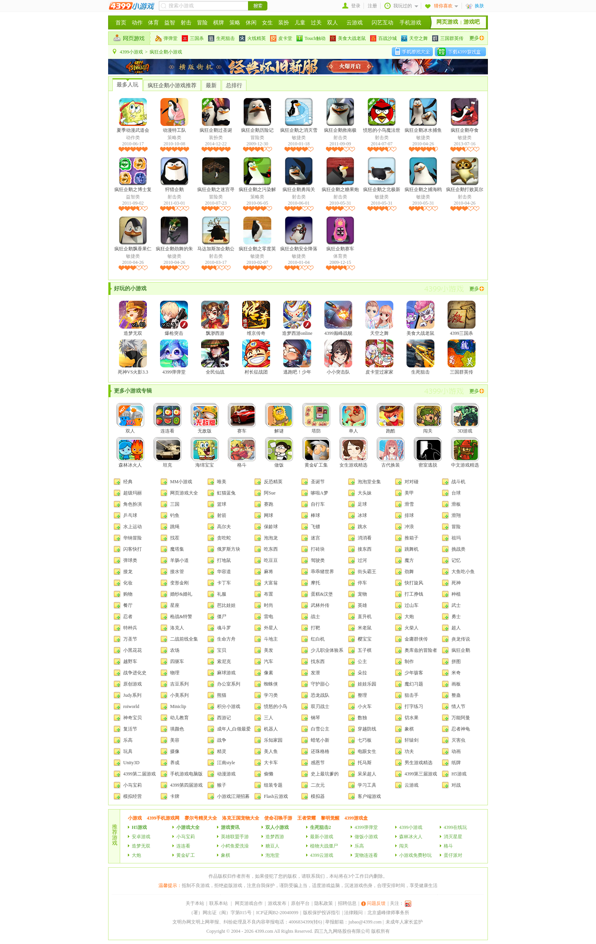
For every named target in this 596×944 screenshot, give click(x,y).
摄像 (174, 751)
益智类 (133, 197)
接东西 (365, 549)
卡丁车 (224, 583)
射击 (186, 23)
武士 (456, 605)
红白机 (318, 639)
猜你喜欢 (443, 6)
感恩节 (318, 762)
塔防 (316, 418)
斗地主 (271, 639)
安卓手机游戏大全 (412, 51)
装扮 (283, 23)
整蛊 (456, 695)
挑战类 (458, 549)
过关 (316, 23)
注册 (372, 6)
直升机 (365, 616)
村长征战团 (256, 357)
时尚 (268, 605)
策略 (234, 23)
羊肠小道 (179, 560)
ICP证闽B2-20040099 (277, 912)
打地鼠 (224, 560)
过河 (362, 560)
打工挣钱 (414, 594)
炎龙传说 (460, 639)
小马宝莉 (132, 785)
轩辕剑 (412, 740)
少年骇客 (414, 672)
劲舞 (409, 571)
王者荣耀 (306, 818)
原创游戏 (132, 684)
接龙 (128, 571)
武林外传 (320, 605)
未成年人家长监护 (404, 922)
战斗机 (458, 481)
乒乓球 (130, 515)
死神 (456, 583)
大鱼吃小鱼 (463, 571)
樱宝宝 (365, 639)
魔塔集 (177, 549)
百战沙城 (383, 38)
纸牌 (456, 762)
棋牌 (218, 23)
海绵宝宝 (205, 452)
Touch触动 (311, 38)
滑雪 (409, 504)
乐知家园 (273, 740)
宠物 (362, 594)
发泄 (315, 672)
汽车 (268, 661)
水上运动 (132, 526)
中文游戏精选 (465, 452)
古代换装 (391, 452)
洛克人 (177, 627)
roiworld (131, 706)
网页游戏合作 (249, 903)
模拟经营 (132, 796)
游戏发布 (277, 903)
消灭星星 (453, 836)
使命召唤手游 (278, 818)
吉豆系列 (179, 684)
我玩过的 (402, 6)
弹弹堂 (166, 38)
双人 (332, 23)
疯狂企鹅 (460, 650)
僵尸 (221, 616)
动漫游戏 (226, 774)
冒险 (202, 23)
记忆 (456, 560)
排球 (409, 515)
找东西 (318, 661)
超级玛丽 (132, 493)
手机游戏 (410, 23)
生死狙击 (221, 38)
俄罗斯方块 (228, 549)
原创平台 (300, 903)
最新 (211, 85)
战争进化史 (134, 672)
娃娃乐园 (367, 684)
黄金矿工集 (316, 452)
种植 (456, 594)
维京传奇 (256, 318)
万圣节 (130, 639)
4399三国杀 (461, 318)
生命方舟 (226, 639)
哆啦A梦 (319, 493)
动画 (456, 751)
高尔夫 (224, 526)
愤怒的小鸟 (275, 706)
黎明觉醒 (330, 818)
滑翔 (456, 515)
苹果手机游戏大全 (460, 51)
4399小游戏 (131, 52)
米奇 (456, 672)
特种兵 (130, 627)
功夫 (409, 751)
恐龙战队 (320, 695)
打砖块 (318, 549)
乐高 (128, 740)
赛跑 (268, 504)
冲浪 (409, 526)
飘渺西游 (215, 318)
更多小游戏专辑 (133, 391)
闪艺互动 (382, 23)
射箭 (221, 515)
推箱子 (412, 538)
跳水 (362, 526)
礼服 (221, 594)
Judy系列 (132, 695)
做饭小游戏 (366, 836)
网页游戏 (447, 22)
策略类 (174, 137)
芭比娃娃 (226, 605)
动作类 (133, 137)
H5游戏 (459, 774)
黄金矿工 (185, 855)
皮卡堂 (281, 38)
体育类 (340, 256)
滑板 (456, 504)
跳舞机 (412, 549)
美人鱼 (271, 751)
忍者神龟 (460, 729)
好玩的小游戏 (130, 288)
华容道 (224, 571)
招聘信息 (347, 903)
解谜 (279, 418)
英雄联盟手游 (235, 836)
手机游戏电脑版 (186, 774)
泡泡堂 (272, 855)
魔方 (409, 560)
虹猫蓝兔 (226, 493)
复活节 (130, 729)
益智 (169, 23)
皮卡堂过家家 (379, 357)
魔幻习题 (414, 684)
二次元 (318, 785)
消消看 (365, 538)
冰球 (362, 515)
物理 (174, 672)
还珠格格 (320, 751)
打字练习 (414, 706)
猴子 (221, 785)
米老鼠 (365, 627)
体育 (153, 23)
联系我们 (315, 876)
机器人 (271, 729)
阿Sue (270, 493)
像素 (268, 672)
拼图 (456, 661)
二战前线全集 (184, 639)
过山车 (412, 605)
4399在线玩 (455, 827)
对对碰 (412, 481)
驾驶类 (318, 560)
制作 (409, 661)
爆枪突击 (174, 318)
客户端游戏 (369, 796)
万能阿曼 (460, 717)
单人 (353, 418)
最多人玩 (127, 85)
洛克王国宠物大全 (240, 818)
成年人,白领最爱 (234, 729)
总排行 (234, 85)
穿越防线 (367, 729)
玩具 (128, 751)
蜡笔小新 (320, 740)
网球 (268, 515)
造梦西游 (274, 836)
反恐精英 (273, 481)
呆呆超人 (367, 774)
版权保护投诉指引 (321, 912)
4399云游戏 (321, 855)
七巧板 (365, 740)
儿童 (300, 23)
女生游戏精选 (353, 452)
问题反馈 (373, 903)
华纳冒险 (132, 538)
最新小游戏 (321, 836)
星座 (174, 605)
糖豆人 (272, 846)
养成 (174, 762)
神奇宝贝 (132, 717)
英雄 (362, 605)
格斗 (242, 452)
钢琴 (315, 717)
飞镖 (315, 526)
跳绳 (174, 526)
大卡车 (271, 762)
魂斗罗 (224, 627)
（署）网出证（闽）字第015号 (220, 912)
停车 (362, 583)
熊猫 (221, 695)
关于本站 (195, 903)
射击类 (340, 137)
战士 (315, 616)
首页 (120, 23)
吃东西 (271, 549)
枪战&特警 (181, 616)
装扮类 (216, 137)
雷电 (268, 616)
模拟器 (318, 796)
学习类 (271, 695)
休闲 (251, 23)
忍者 (128, 616)
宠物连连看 (366, 855)
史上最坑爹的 (325, 774)
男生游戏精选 (418, 762)
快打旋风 (414, 583)
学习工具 (367, 785)
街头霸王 (367, 571)
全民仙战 (215, 357)
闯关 (428, 418)
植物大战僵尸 (324, 846)
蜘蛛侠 (271, 684)
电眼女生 (367, 751)
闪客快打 (132, 549)
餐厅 (128, 605)
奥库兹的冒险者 (421, 650)
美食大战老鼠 (348, 38)
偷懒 (268, 774)
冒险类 (257, 137)
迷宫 (315, 538)
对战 (456, 785)
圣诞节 (318, 481)
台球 (456, 493)
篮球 (221, 504)
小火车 (365, 706)
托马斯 (365, 762)
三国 (174, 504)
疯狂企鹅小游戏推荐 (172, 85)
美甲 (409, 493)
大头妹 (365, 493)
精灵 (221, 751)
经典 (128, 481)
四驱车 (177, 661)
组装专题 (273, 785)
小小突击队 (338, 357)
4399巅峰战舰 (338, 318)
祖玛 (456, 538)
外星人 (271, 627)
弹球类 (130, 560)
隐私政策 (323, 903)
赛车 (242, 418)
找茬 (174, 538)
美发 (268, 650)
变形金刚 (179, 583)
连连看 (167, 418)
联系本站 (218, 903)
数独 (362, 717)
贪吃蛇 (224, 538)
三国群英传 (447, 38)
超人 (456, 627)
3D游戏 (465, 418)
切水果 (412, 717)
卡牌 (174, 796)
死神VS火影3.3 (133, 357)
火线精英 (252, 38)
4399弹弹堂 (174, 357)
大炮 (409, 616)
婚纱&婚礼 (181, 594)
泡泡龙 (271, 538)
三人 (268, 717)
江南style (226, 762)
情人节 (458, 706)
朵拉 (362, 672)
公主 (362, 661)
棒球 (315, 515)
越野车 (130, 661)
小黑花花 (132, 650)
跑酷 (391, 418)
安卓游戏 (141, 836)
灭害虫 (458, 740)
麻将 (268, 571)
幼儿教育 (179, 717)
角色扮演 (132, 504)
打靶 (315, 627)
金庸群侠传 (416, 639)
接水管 (177, 571)
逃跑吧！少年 (297, 357)
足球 (362, 504)
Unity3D (131, 762)
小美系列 (179, 695)
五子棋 (365, 650)
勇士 (456, 616)
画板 (456, 684)
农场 (174, 650)
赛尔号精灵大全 (200, 818)
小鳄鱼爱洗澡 (235, 846)
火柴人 (412, 627)
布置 (268, 594)
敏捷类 (299, 137)
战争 (221, 740)
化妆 (128, 583)
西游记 (224, 717)
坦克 (167, 452)
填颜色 (177, 729)
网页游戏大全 (184, 493)
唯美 (221, 481)
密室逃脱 (428, 452)
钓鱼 (174, 515)
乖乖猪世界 (322, 571)
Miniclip (178, 706)
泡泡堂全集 (369, 481)
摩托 (315, 583)
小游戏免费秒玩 (415, 855)
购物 (128, 594)
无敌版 (205, 418)
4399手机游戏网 (163, 818)
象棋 (409, 729)
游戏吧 (471, 22)
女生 (267, 23)
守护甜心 (320, 684)
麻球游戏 (226, 672)
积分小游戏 (228, 706)
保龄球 (271, 526)
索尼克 (224, 661)
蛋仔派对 (453, 855)
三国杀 (193, 38)
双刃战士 (320, 706)
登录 (355, 6)
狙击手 (412, 695)
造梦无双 (133, 318)
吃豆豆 (271, 560)
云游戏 (354, 23)
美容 (174, 740)
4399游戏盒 (356, 818)
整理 (362, 695)
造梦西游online (297, 318)
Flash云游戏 (276, 796)
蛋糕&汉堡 (322, 594)
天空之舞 (414, 38)
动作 (137, 23)
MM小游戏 (181, 481)
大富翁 (271, 583)
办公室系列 (228, 684)
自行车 (318, 504)
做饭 (279, 452)
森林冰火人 (130, 452)
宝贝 (221, 650)
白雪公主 (320, 729)
